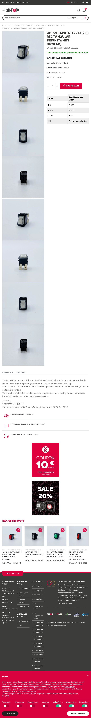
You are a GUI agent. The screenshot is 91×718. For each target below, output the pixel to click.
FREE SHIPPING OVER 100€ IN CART (25, 414)
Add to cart (72, 85)
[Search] (85, 18)
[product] (12, 536)
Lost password (24, 622)
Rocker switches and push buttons (14, 550)
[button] (88, 675)
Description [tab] (7, 372)
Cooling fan (38, 586)
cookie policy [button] (69, 687)
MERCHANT (57, 77)
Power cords (38, 654)
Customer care (24, 588)
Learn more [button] (10, 713)
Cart (20, 627)
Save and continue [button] (78, 713)
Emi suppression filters (38, 607)
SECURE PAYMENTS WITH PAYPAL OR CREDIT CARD (31, 424)
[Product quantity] (52, 86)
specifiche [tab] (21, 372)
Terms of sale (24, 608)
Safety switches (30, 550)
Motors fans (38, 595)
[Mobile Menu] (4, 10)
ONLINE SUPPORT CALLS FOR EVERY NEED (28, 434)
